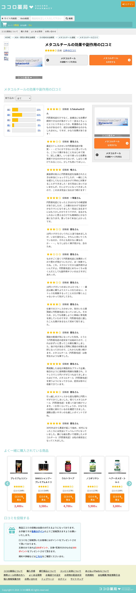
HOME (7, 37)
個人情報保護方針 (12, 579)
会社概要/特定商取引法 (109, 575)
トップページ (47, 579)
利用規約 (89, 575)
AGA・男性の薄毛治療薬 (25, 37)
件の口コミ (69, 50)
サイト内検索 (9, 18)
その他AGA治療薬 (46, 37)
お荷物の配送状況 (72, 575)
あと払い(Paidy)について (97, 571)
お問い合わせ (50, 31)
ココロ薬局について (9, 31)
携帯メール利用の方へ (14, 575)
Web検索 (23, 18)
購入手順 (24, 31)
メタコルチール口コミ (89, 37)
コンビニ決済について (70, 571)
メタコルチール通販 (66, 37)
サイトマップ (77, 579)
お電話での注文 (53, 575)
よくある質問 (36, 31)
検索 (69, 18)
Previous (7, 483)
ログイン (128, 4)
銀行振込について (47, 571)
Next (129, 483)
